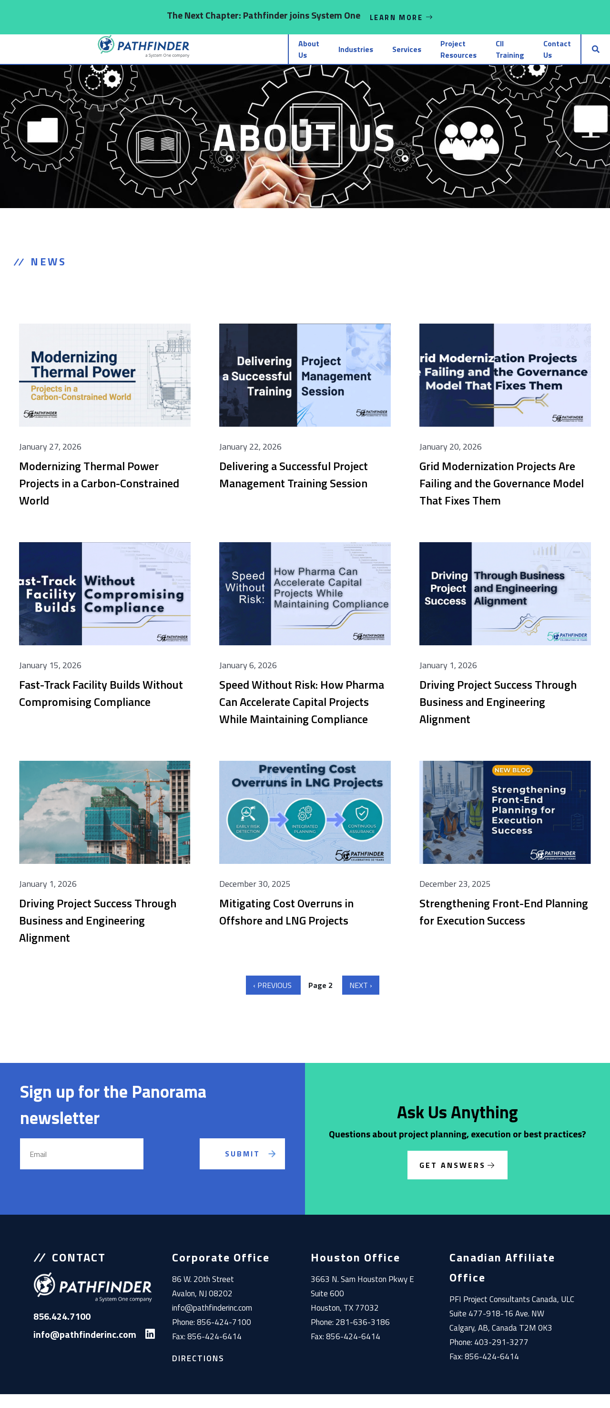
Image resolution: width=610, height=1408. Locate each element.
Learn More (401, 17)
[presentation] (182, 1179)
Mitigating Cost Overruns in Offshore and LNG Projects (286, 925)
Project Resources (392, 56)
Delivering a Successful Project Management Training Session (293, 488)
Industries (261, 56)
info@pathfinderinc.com (212, 1321)
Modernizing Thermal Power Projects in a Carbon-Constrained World (99, 497)
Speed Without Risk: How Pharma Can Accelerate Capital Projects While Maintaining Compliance (301, 715)
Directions (198, 1372)
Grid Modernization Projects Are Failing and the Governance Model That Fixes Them (501, 497)
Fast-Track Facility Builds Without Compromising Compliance (101, 707)
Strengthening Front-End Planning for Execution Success (503, 925)
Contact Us (534, 56)
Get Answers (452, 1179)
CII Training (469, 56)
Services (320, 56)
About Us (202, 56)
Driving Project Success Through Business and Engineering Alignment (498, 715)
